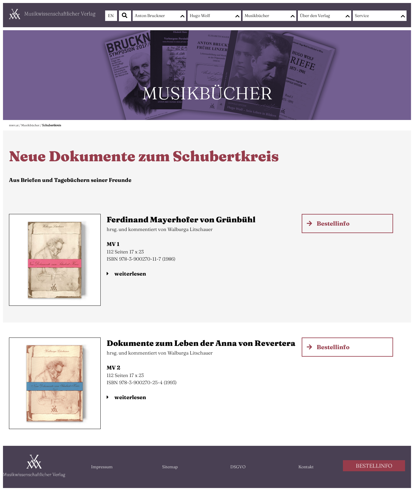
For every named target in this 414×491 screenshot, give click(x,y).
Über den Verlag (315, 15)
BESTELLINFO (374, 465)
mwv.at (14, 125)
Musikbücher (257, 15)
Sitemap (170, 466)
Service (362, 15)
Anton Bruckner (150, 15)
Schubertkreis (51, 125)
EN (111, 15)
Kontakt (306, 466)
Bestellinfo (333, 223)
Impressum (102, 466)
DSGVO (238, 466)
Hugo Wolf (200, 15)
